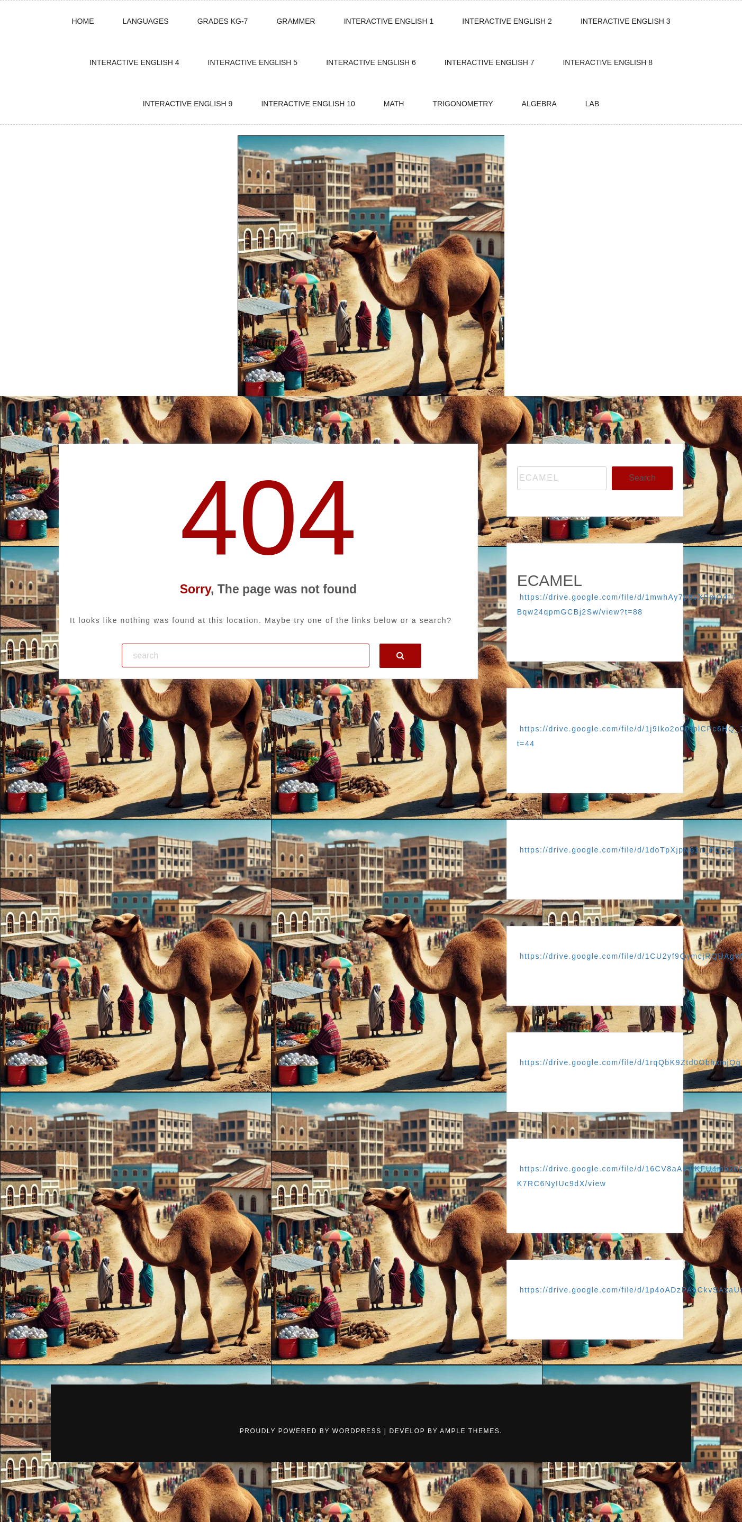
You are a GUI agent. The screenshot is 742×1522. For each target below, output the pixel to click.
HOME (82, 21)
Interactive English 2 (507, 21)
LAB (592, 103)
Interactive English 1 (389, 21)
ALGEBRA (539, 103)
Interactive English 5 (253, 62)
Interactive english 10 (308, 103)
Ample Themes (470, 1431)
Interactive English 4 (134, 62)
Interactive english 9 (188, 103)
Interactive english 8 (608, 62)
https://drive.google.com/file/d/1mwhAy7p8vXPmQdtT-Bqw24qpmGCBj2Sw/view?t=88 (628, 604)
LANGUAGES (146, 21)
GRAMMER (295, 21)
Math (394, 103)
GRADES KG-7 (222, 21)
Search (642, 477)
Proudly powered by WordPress (312, 1431)
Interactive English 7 (490, 62)
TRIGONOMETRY (462, 103)
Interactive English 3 (626, 21)
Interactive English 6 (371, 62)
